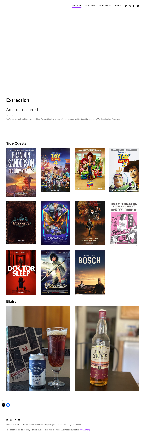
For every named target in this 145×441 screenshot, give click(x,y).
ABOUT (118, 5)
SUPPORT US (105, 5)
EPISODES (76, 5)
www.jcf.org (85, 430)
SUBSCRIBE (90, 5)
